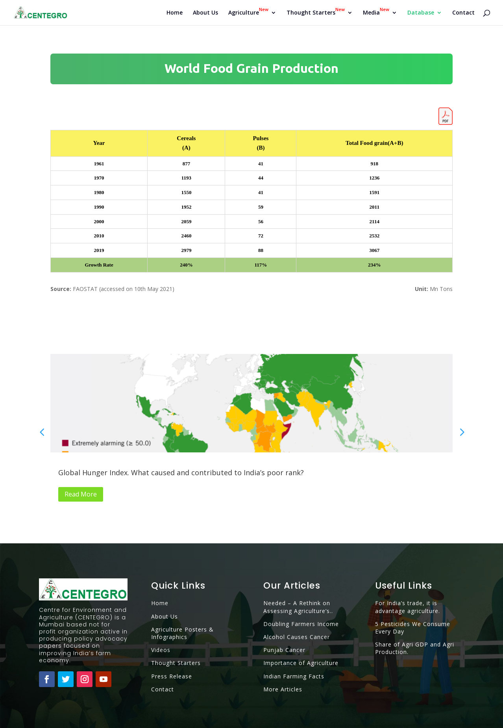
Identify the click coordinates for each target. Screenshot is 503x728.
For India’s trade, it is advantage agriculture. (407, 606)
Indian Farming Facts (293, 676)
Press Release (171, 676)
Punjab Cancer (284, 650)
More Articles (282, 689)
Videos (160, 650)
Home (174, 13)
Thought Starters (176, 663)
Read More (81, 494)
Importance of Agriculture (300, 663)
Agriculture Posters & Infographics (182, 633)
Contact (463, 13)
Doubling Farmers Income (301, 624)
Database (420, 13)
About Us (205, 13)
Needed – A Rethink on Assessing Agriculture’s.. (298, 606)
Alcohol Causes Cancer (296, 637)
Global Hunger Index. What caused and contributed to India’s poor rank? (181, 472)
